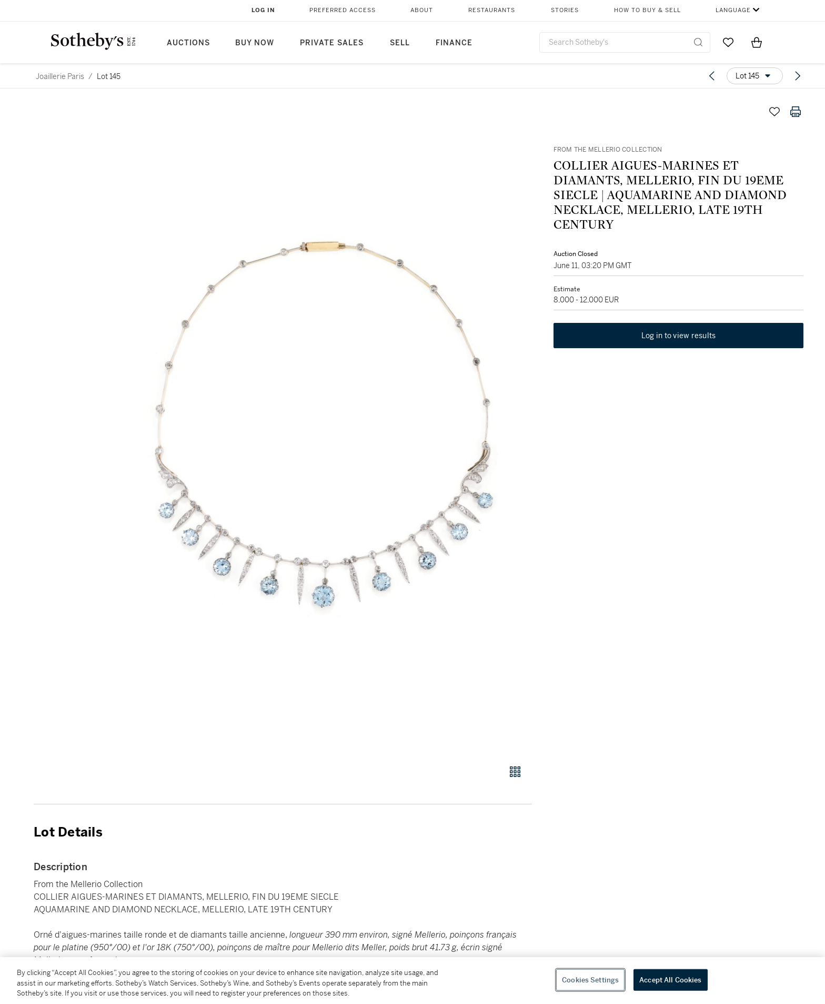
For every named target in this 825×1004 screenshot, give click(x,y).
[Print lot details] (795, 111)
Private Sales (332, 42)
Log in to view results (678, 336)
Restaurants (491, 10)
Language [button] (733, 10)
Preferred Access (342, 10)
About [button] (421, 10)
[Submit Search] (698, 42)
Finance (454, 42)
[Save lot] (774, 111)
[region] (412, 980)
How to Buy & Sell (647, 10)
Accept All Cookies (670, 979)
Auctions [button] (188, 42)
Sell (400, 42)
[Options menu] (755, 75)
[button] (323, 427)
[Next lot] (797, 75)
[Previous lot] (711, 75)
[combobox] (624, 42)
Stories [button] (565, 10)
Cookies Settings (590, 979)
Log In (263, 10)
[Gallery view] (515, 771)
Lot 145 (108, 76)
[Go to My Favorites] (728, 42)
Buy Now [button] (254, 42)
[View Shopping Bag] (756, 42)
